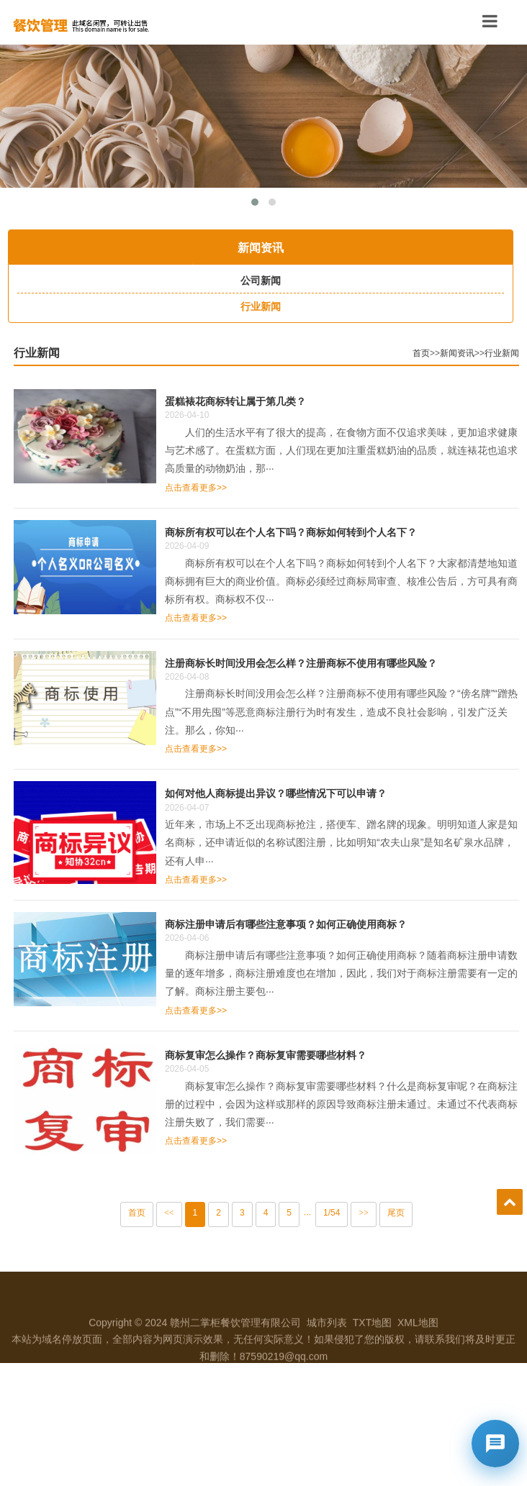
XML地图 (417, 1350)
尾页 (419, 1213)
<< (193, 1213)
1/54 (355, 1213)
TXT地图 (372, 1350)
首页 (445, 353)
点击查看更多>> (220, 488)
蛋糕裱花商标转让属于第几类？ (259, 401)
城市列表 (327, 1350)
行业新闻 (60, 353)
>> (387, 1213)
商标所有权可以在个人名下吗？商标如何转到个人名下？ (315, 532)
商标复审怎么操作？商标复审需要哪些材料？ (289, 1055)
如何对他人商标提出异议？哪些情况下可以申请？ (299, 793)
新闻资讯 (481, 353)
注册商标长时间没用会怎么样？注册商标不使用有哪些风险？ (325, 663)
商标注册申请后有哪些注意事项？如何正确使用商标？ (310, 924)
